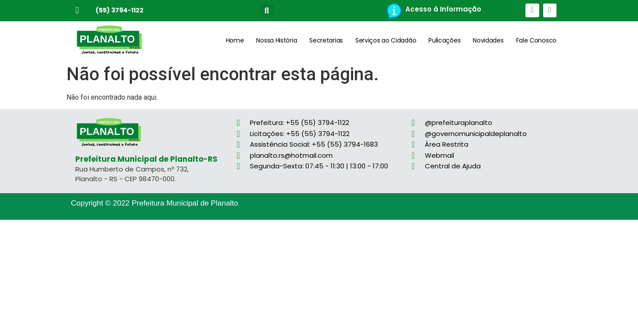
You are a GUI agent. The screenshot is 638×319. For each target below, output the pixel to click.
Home (235, 40)
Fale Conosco (536, 40)
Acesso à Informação (443, 9)
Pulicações (444, 40)
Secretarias (326, 40)
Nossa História (276, 40)
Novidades (488, 40)
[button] (266, 10)
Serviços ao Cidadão (385, 40)
